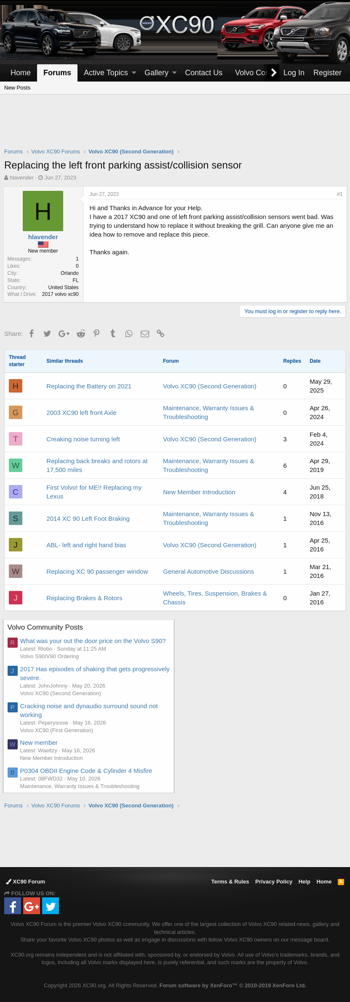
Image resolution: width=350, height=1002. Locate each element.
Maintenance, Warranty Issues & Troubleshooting (81, 786)
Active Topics (106, 73)
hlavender (22, 177)
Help (304, 881)
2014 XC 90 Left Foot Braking (88, 518)
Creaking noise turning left (83, 439)
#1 (338, 194)
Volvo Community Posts (47, 627)
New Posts (17, 87)
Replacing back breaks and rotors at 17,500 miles (96, 465)
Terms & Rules (230, 881)
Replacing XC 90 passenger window (97, 571)
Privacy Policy (273, 881)
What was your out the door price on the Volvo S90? (94, 640)
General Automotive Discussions (208, 571)
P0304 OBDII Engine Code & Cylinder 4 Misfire (87, 770)
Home (21, 73)
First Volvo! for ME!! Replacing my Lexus (94, 492)
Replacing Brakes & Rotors (84, 597)
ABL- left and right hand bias (86, 544)
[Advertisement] (175, 126)
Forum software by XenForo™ (233, 985)
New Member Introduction (199, 492)
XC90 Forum (25, 881)
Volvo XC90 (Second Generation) (209, 386)
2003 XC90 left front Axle (81, 412)
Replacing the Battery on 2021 (88, 386)
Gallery (156, 73)
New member (40, 742)
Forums (57, 73)
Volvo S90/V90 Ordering (50, 656)
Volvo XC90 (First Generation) (57, 730)
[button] (134, 73)
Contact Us (203, 73)
